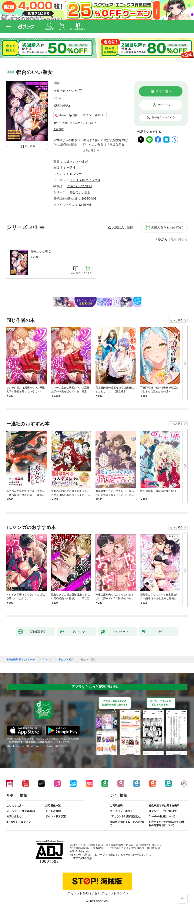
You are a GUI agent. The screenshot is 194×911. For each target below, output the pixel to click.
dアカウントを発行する (81, 893)
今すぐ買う (163, 91)
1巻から (162, 239)
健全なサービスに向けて (163, 811)
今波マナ (59, 90)
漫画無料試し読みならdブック (20, 660)
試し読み (30, 146)
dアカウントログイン (18, 821)
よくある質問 (53, 811)
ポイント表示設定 (55, 816)
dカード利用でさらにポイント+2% (73, 122)
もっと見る (176, 320)
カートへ (164, 105)
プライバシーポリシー (122, 811)
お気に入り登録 (122, 227)
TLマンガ (76, 174)
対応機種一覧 (53, 805)
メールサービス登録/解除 (20, 811)
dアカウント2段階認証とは (125, 816)
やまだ (73, 90)
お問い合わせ (14, 816)
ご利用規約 (116, 805)
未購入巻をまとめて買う (167, 227)
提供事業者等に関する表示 (164, 805)
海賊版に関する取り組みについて (128, 823)
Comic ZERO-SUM (79, 186)
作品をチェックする (163, 117)
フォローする (80, 91)
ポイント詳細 (92, 115)
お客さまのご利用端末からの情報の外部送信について (166, 823)
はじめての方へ (15, 805)
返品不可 (58, 129)
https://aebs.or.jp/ (82, 858)
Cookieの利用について (162, 816)
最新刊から (179, 239)
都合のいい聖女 (40, 251)
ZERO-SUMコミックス (85, 180)
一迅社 (71, 167)
